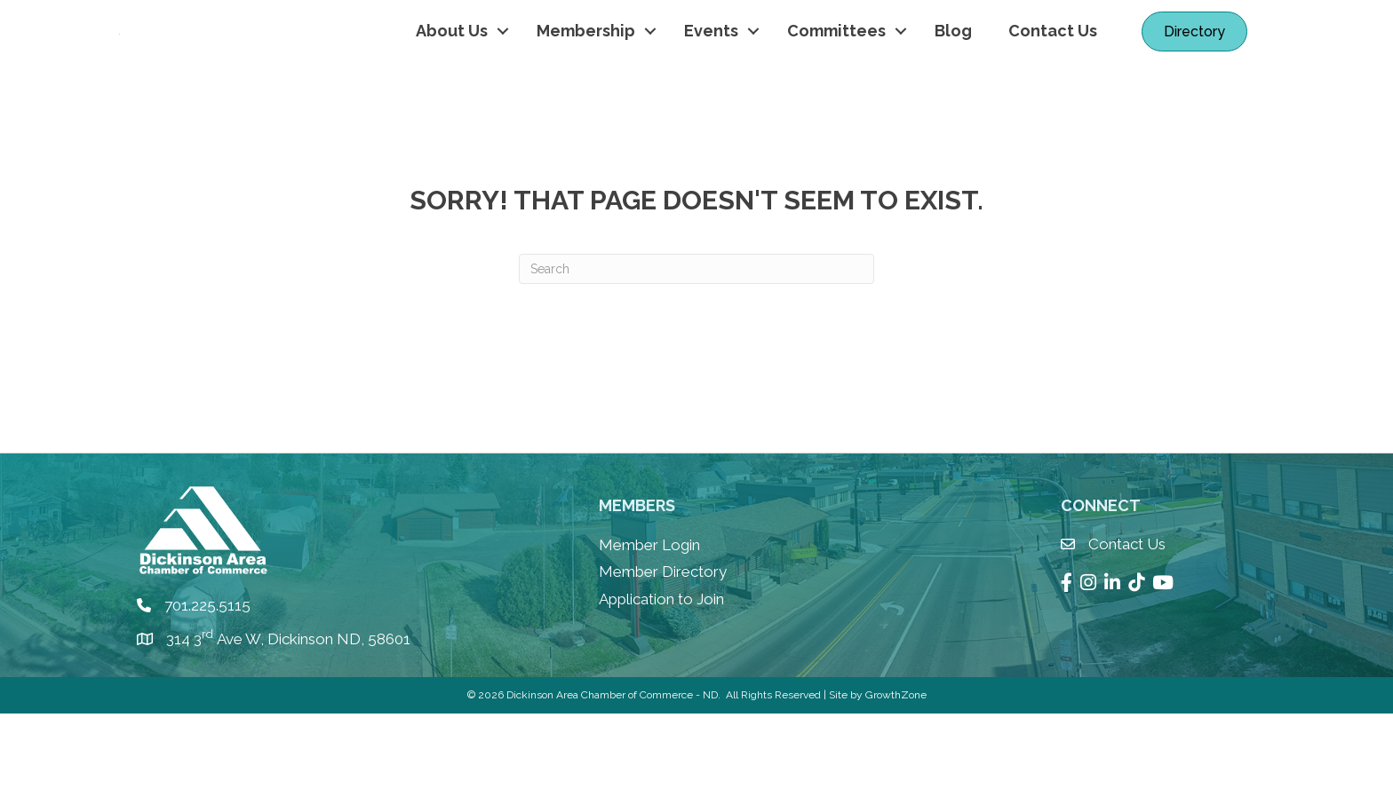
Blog (953, 80)
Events (711, 80)
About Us (452, 80)
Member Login (649, 643)
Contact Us (1052, 80)
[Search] (696, 367)
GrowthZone (896, 794)
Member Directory (663, 671)
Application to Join (661, 697)
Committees (836, 80)
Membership (586, 80)
